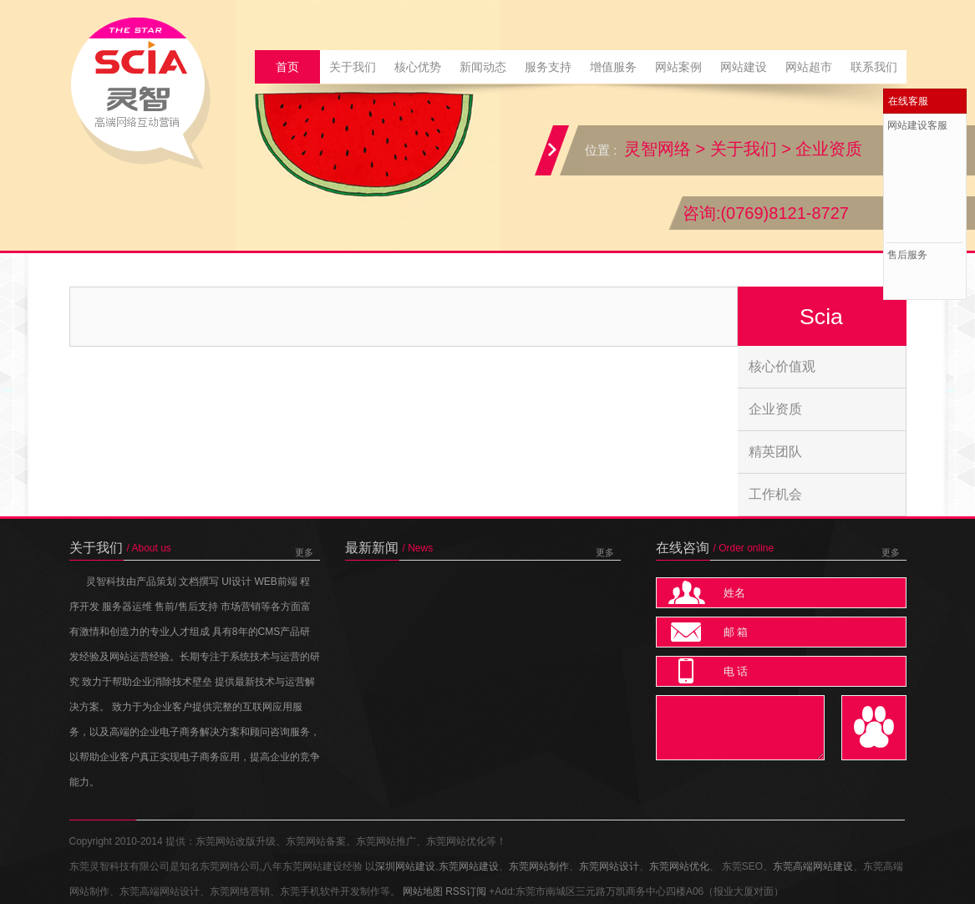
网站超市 (808, 67)
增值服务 (613, 67)
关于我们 (352, 67)
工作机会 (775, 494)
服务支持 (548, 67)
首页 (287, 67)
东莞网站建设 (469, 866)
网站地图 (423, 891)
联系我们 (874, 67)
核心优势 (417, 67)
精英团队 (775, 451)
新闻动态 (483, 67)
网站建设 (743, 67)
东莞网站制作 (539, 866)
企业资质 (828, 149)
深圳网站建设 (405, 866)
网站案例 (678, 67)
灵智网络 (657, 149)
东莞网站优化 (679, 866)
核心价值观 (782, 366)
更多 (304, 552)
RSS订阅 (465, 891)
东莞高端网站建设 (813, 866)
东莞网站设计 (609, 866)
